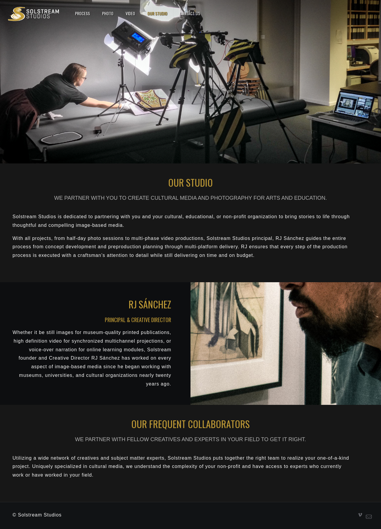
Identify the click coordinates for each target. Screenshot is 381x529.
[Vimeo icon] (360, 514)
